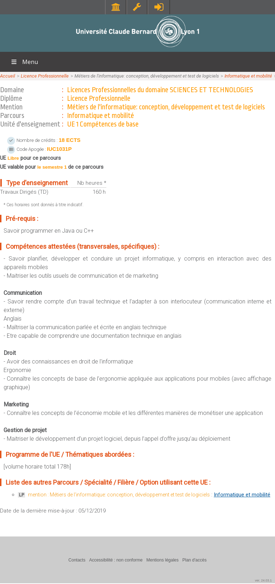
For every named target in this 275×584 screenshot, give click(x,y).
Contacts (76, 560)
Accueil (7, 76)
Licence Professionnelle (45, 76)
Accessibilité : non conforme (116, 560)
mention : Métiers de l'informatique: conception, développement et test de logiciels (119, 495)
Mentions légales (162, 560)
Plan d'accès (194, 560)
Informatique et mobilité (248, 76)
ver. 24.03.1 (263, 580)
